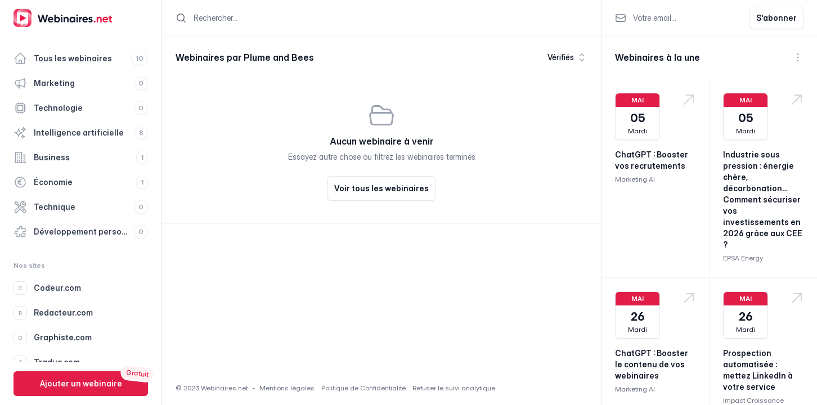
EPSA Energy (743, 258)
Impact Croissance (753, 400)
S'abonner (776, 17)
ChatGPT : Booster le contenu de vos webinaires (651, 364)
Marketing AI (635, 179)
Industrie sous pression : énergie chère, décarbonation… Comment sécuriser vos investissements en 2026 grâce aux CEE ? (762, 199)
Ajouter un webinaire (81, 383)
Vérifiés (567, 57)
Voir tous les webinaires (381, 188)
